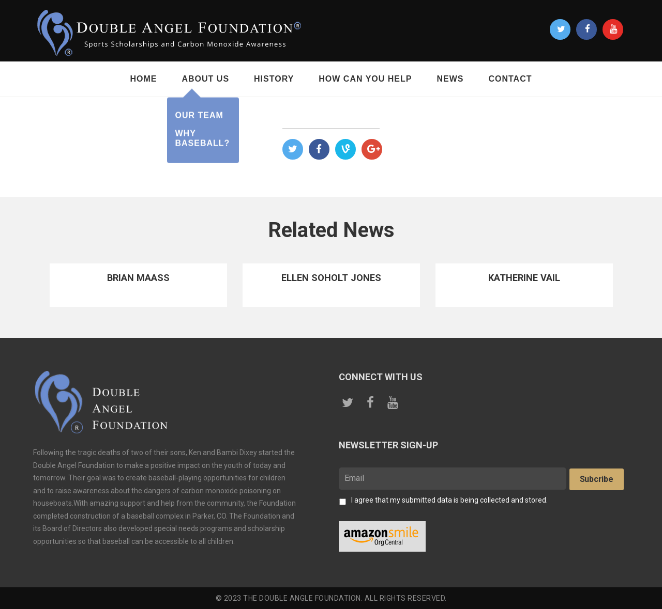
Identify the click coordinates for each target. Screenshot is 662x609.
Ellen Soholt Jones (331, 277)
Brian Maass (138, 277)
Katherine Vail (524, 277)
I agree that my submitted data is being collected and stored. (449, 500)
